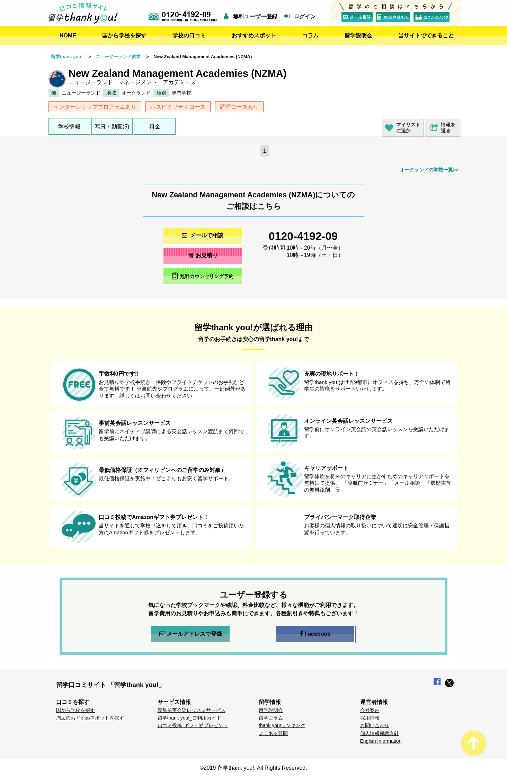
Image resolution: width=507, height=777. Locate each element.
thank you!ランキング (282, 725)
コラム (310, 35)
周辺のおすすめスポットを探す (90, 718)
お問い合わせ (374, 725)
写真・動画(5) (112, 127)
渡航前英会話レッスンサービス (191, 710)
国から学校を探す (124, 35)
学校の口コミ (189, 35)
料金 (154, 127)
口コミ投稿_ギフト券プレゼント (193, 725)
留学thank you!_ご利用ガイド (189, 718)
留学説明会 (358, 35)
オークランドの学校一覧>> (429, 169)
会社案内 (370, 710)
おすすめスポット (254, 35)
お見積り (203, 255)
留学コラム (271, 718)
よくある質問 (273, 733)
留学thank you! (67, 56)
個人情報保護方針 (379, 733)
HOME (68, 35)
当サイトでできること (426, 35)
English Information (381, 741)
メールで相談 (202, 235)
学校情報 (69, 127)
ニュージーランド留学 (118, 56)
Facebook (315, 634)
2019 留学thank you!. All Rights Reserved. (255, 768)
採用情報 (370, 718)
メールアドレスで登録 (190, 634)
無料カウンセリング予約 (202, 276)
